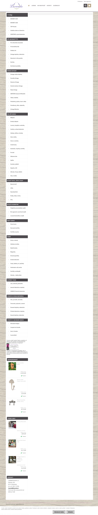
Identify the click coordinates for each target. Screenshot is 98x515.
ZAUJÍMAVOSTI (56, 5)
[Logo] (16, 5)
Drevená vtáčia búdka (20, 363)
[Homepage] (28, 5)
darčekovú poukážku (17, 351)
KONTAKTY (49, 5)
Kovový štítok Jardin (21, 421)
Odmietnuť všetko (58, 512)
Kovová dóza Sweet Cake (21, 441)
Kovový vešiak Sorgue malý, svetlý (21, 380)
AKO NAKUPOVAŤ (41, 5)
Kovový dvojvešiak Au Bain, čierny (21, 400)
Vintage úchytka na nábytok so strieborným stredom (21, 459)
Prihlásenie (80, 1)
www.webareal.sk (20, 504)
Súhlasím (70, 512)
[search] (85, 5)
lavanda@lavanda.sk (13, 488)
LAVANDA (34, 5)
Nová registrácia (87, 1)
